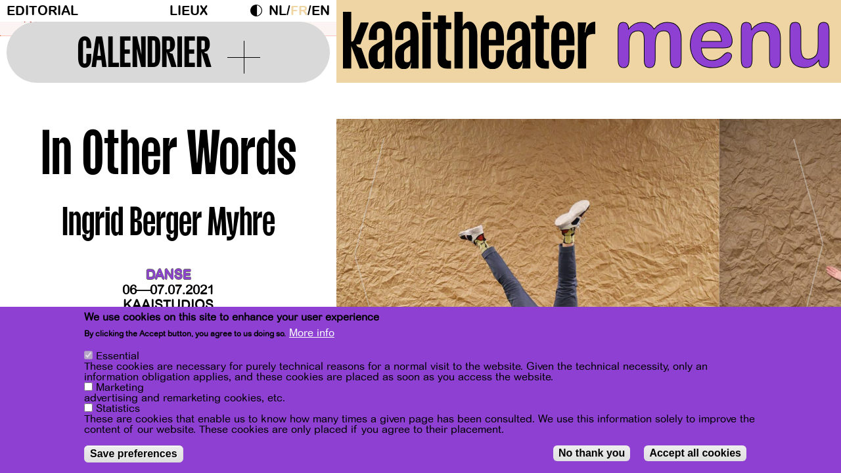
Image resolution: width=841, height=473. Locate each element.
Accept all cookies (695, 453)
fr (298, 11)
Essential (117, 356)
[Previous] (369, 249)
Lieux (189, 11)
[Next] (808, 249)
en (320, 11)
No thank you (591, 453)
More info (311, 333)
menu (723, 39)
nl (277, 11)
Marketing (120, 388)
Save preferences (133, 454)
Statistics (118, 409)
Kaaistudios (168, 305)
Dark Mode (259, 10)
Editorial (42, 11)
